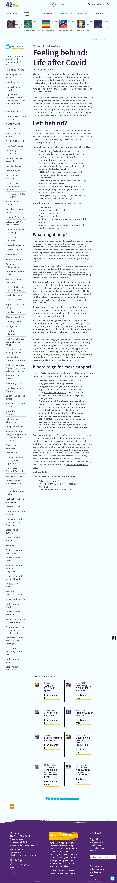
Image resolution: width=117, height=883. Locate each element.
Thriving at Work (13, 321)
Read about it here (51, 696)
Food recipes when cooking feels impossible (14, 460)
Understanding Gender (84, 714)
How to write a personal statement (83, 688)
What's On (82, 13)
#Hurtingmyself (32, 30)
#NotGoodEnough (48, 46)
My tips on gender (14, 426)
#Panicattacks (97, 39)
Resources (10, 545)
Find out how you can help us (63, 870)
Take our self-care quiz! (49, 688)
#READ (21, 47)
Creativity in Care (14, 295)
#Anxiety (71, 30)
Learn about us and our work (63, 873)
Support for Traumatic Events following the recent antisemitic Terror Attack (15, 100)
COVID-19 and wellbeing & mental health (15, 651)
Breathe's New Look (15, 141)
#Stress (101, 39)
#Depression (83, 30)
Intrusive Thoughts (15, 217)
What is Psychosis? (14, 383)
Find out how (96, 879)
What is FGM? (12, 254)
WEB (11, 872)
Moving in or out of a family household (83, 742)
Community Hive (14, 170)
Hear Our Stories (13, 166)
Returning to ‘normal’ (49, 481)
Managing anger (13, 259)
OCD (60, 30)
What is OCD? (71, 21)
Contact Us (15, 852)
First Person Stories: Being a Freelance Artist (15, 341)
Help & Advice (66, 13)
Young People (48, 13)
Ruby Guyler (42, 472)
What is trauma (13, 123)
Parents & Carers (28, 14)
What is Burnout (13, 312)
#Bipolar (78, 30)
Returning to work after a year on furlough (14, 640)
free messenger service (55, 392)
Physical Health (13, 506)
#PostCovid (37, 46)
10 (62, 799)
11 (66, 799)
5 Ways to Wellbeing (15, 317)
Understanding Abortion (53, 739)
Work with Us (16, 849)
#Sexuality (44, 30)
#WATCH (14, 47)
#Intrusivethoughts (65, 30)
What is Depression (15, 245)
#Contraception (49, 30)
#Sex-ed (54, 30)
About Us (100, 13)
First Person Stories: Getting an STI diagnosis (15, 568)
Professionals (12, 13)
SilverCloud (11, 128)
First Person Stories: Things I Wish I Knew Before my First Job (15, 368)
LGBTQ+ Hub (11, 326)
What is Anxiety (13, 111)
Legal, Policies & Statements (23, 855)
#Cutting (37, 30)
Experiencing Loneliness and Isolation (13, 186)
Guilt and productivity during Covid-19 (15, 491)
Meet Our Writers (14, 299)
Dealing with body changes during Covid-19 (14, 522)
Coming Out (11, 452)
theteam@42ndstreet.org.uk (22, 845)
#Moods (87, 30)
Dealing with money (15, 475)
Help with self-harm (15, 69)
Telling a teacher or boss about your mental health (15, 630)
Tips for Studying (14, 249)
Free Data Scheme (14, 145)
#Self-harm (26, 30)
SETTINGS (57, 4)
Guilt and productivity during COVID (55, 489)
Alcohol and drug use (15, 599)
